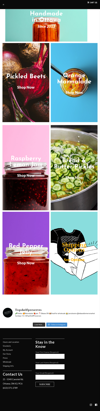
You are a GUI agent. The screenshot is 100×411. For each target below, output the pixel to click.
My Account (8, 350)
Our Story (7, 354)
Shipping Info (8, 366)
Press (5, 358)
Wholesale (7, 362)
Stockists (7, 346)
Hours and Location (11, 342)
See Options (74, 259)
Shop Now (26, 87)
